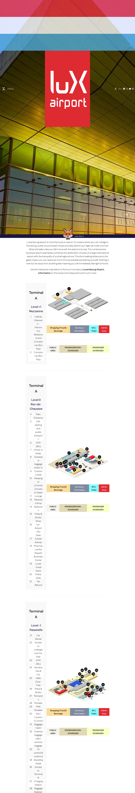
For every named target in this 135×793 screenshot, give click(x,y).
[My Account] (115, 74)
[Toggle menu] (7, 74)
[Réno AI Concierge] (67, 207)
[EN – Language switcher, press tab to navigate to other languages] (120, 74)
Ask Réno (72, 209)
